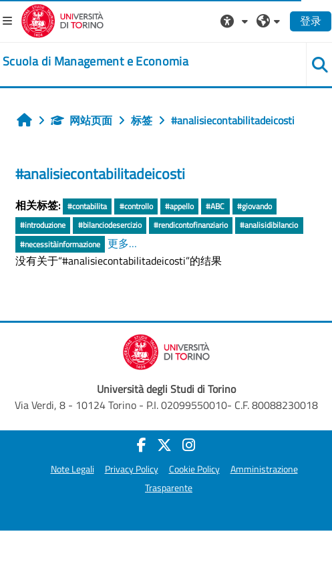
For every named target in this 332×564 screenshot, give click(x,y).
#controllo (136, 206)
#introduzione (42, 225)
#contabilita (87, 206)
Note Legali (72, 469)
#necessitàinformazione (60, 244)
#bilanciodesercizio (110, 225)
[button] (235, 20)
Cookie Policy (194, 469)
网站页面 (81, 120)
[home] (95, 61)
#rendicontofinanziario (191, 225)
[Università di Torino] (62, 19)
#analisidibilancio (269, 225)
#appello (179, 206)
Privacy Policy (131, 469)
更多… (122, 243)
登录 (310, 21)
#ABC (215, 206)
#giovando (254, 206)
